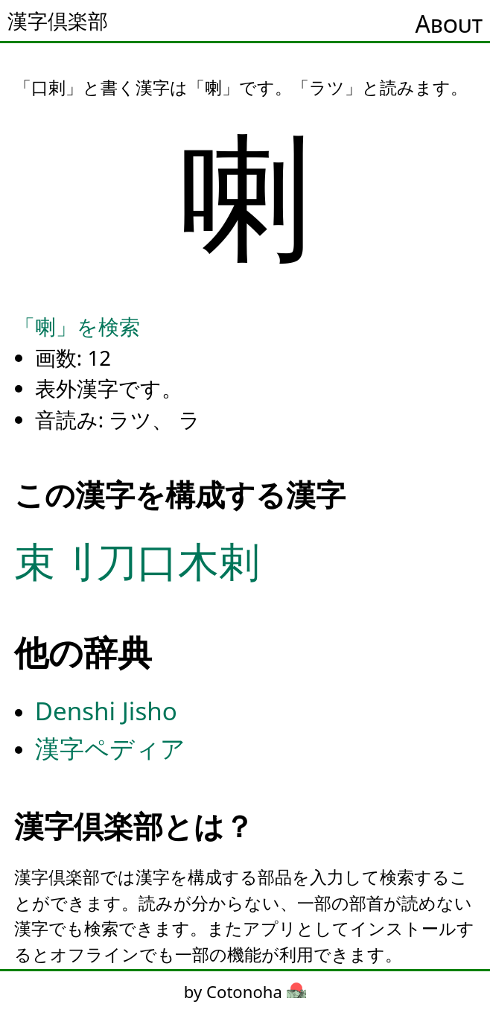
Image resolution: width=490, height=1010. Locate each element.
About (449, 23)
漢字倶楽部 (57, 20)
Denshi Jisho (106, 711)
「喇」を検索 (77, 326)
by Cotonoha (245, 991)
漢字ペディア (110, 748)
